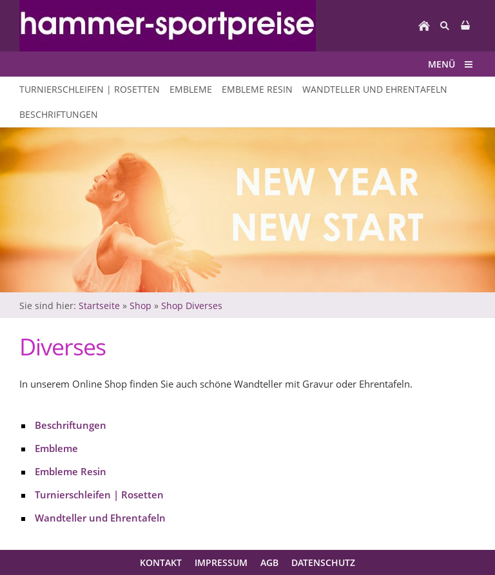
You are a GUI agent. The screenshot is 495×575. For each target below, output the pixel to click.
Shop (140, 305)
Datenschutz (323, 562)
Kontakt (161, 562)
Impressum (221, 562)
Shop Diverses (191, 305)
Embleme (56, 448)
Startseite (99, 305)
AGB (269, 562)
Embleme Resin (70, 471)
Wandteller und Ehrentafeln (100, 517)
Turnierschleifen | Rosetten (99, 494)
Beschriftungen (70, 425)
